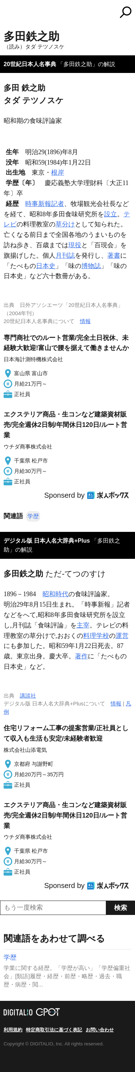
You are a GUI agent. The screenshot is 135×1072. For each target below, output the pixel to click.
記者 (57, 203)
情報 (85, 321)
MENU (9, 13)
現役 (74, 245)
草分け (65, 224)
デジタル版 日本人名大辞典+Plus (47, 541)
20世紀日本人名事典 (30, 64)
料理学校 (96, 635)
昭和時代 (55, 594)
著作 (81, 656)
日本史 (45, 266)
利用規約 (13, 1029)
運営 (122, 635)
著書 (113, 255)
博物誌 (91, 266)
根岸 (57, 172)
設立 (110, 214)
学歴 (33, 516)
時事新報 (38, 203)
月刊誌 (65, 255)
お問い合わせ (100, 1029)
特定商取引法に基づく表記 (54, 1029)
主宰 (83, 625)
